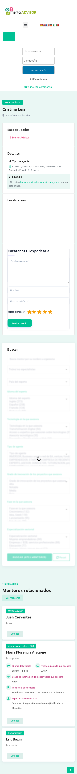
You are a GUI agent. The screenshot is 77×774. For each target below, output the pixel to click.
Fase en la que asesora (19, 501)
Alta (38, 484)
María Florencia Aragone (26, 652)
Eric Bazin (14, 739)
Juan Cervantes (18, 617)
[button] (25, 25)
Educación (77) (38, 545)
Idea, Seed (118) (38, 515)
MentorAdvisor (19, 137)
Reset (61, 557)
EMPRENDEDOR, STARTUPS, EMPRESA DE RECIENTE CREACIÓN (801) (38, 459)
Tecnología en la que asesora (23, 419)
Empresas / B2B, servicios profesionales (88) (38, 542)
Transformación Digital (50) (38, 429)
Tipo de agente (15, 446)
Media (38, 490)
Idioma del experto (17, 391)
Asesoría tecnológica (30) (38, 435)
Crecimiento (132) (38, 511)
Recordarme (38, 79)
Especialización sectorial (20, 529)
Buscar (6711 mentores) (29, 557)
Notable (38, 487)
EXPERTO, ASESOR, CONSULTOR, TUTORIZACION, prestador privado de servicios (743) (38, 463)
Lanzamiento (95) (38, 518)
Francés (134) (38, 407)
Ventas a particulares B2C (21, 646)
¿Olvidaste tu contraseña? (38, 87)
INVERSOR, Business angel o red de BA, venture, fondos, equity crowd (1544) (38, 456)
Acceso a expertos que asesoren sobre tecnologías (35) (38, 432)
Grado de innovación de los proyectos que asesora (34, 474)
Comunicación (15, 733)
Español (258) (38, 404)
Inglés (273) (38, 401)
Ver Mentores (13, 597)
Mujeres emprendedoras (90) (38, 539)
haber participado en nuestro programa (39, 182)
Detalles (15, 634)
